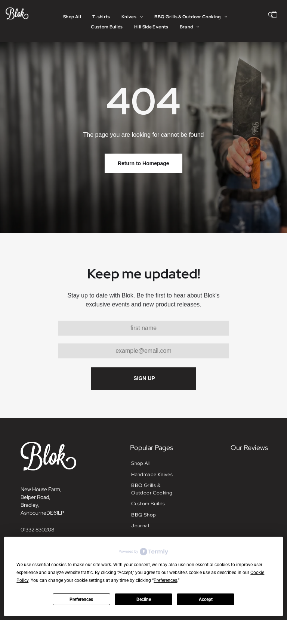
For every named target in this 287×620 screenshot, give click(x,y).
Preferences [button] (165, 580)
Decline (143, 599)
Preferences (81, 599)
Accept (206, 599)
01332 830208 (37, 529)
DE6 (51, 512)
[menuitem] (72, 17)
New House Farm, (41, 489)
